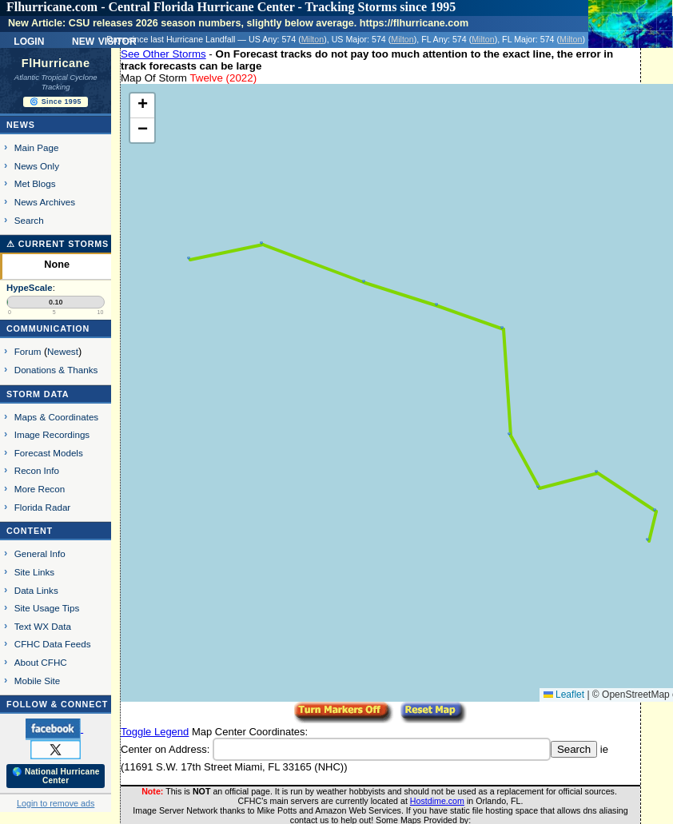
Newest (62, 351)
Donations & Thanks (56, 369)
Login (29, 40)
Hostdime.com (437, 801)
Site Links (34, 572)
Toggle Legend (155, 732)
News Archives (44, 202)
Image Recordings (52, 434)
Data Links (36, 590)
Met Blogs (35, 183)
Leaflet (564, 694)
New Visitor (104, 40)
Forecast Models (48, 453)
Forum (28, 351)
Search (29, 220)
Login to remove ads (55, 803)
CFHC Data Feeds (52, 644)
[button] (647, 539)
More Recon (39, 489)
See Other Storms (163, 54)
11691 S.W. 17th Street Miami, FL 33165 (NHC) (234, 767)
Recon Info (36, 470)
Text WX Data (42, 626)
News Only (36, 166)
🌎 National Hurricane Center (56, 776)
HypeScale (29, 288)
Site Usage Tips (47, 608)
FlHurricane (56, 63)
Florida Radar (42, 507)
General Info (40, 553)
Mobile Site (37, 680)
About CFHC (40, 662)
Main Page (36, 147)
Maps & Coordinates (56, 417)
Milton (312, 39)
